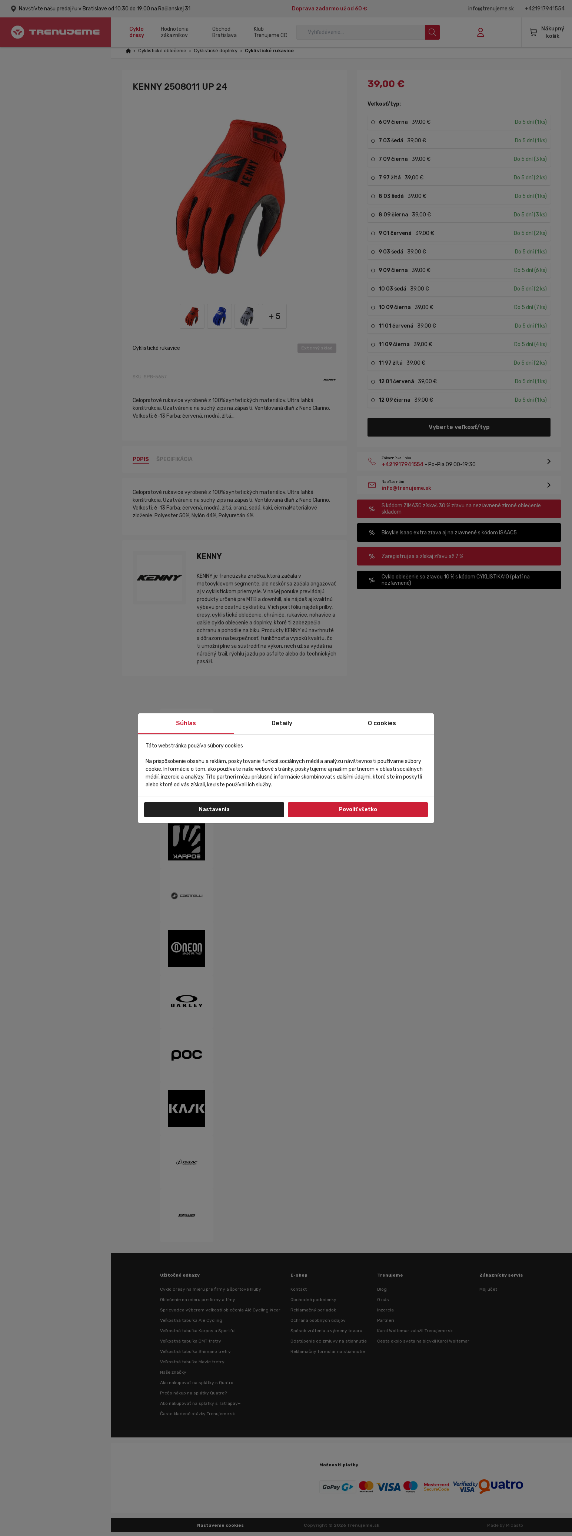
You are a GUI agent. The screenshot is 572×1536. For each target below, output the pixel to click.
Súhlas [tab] (186, 723)
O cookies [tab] (382, 723)
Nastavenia (214, 809)
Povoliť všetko (358, 809)
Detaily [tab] (282, 723)
